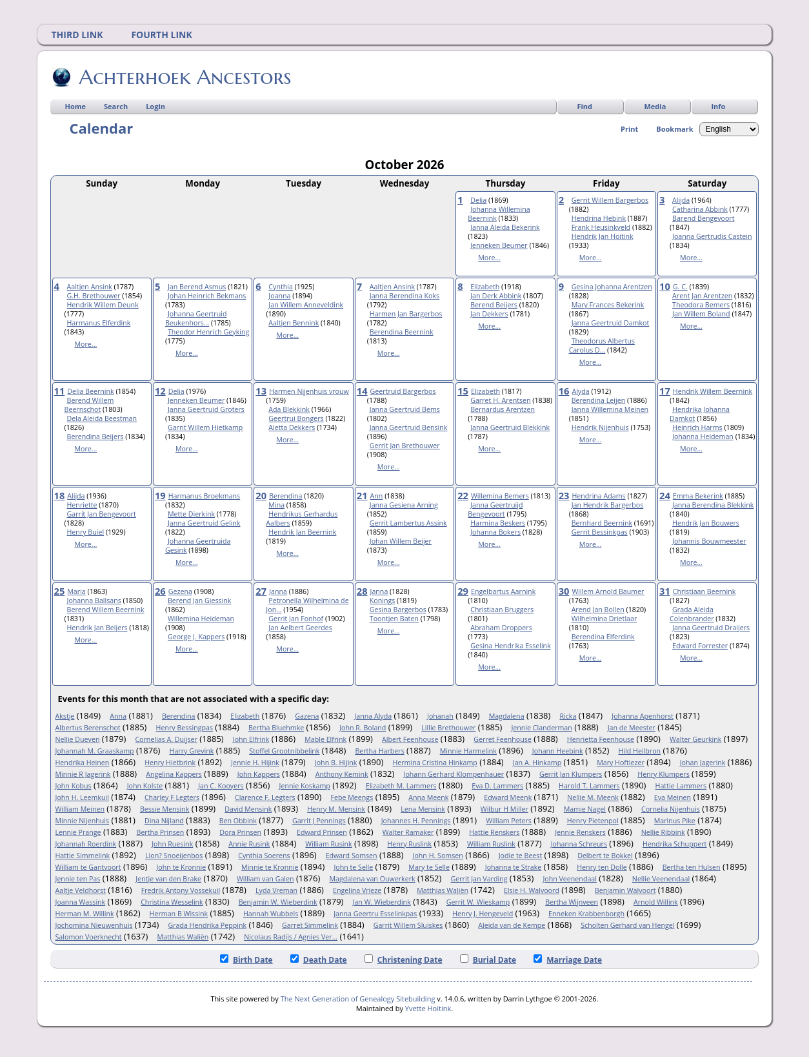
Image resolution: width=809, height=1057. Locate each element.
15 (462, 390)
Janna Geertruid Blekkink (510, 427)
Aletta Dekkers (291, 427)
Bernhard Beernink (602, 523)
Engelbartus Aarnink (503, 591)
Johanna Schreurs (579, 843)
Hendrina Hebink (599, 218)
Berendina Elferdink (603, 636)
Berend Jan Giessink (200, 600)
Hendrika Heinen (82, 762)
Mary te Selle (429, 867)
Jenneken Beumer (498, 245)
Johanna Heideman (703, 436)
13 (260, 390)
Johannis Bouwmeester (709, 541)
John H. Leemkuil (82, 797)
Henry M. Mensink (336, 809)
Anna (118, 716)
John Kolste (145, 785)
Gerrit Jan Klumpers (570, 774)
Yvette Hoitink (428, 1008)
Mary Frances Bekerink (608, 304)
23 (564, 495)
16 (564, 390)
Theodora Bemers (701, 304)
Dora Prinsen (240, 832)
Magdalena (506, 716)
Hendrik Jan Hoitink (603, 236)
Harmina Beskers (497, 523)
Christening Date (404, 959)
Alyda (580, 391)
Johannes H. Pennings (416, 820)
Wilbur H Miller (504, 809)
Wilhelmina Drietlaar (604, 618)
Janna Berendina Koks (404, 295)
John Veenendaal (570, 878)
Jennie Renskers (580, 832)
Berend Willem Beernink (106, 609)
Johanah (440, 716)
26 (160, 590)
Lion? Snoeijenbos (174, 855)
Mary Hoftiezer (620, 762)
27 (260, 590)
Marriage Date (568, 959)
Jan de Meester (631, 727)
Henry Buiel (86, 532)
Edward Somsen (351, 855)
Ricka (567, 716)
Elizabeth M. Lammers (401, 785)
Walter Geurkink (695, 739)
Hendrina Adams (598, 495)
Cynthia (280, 286)
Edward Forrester (700, 645)
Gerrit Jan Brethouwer (405, 445)
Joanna (279, 295)
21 (362, 495)
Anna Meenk (428, 797)
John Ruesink (172, 843)
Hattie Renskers (494, 832)
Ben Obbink (238, 820)
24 (664, 495)
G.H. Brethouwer (94, 295)
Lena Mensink (423, 809)
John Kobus (73, 785)
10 (664, 286)
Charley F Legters (172, 797)
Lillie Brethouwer (448, 727)
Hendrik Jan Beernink (302, 532)
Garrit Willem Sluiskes (408, 925)
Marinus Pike (674, 820)
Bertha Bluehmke (276, 727)
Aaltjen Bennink (293, 322)
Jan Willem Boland (701, 313)
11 (59, 390)
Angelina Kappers (174, 774)
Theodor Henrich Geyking (208, 331)
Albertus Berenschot (88, 727)
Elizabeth (484, 286)
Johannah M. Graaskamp (94, 750)
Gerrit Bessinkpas (600, 532)
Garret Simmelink (310, 925)
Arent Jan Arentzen (702, 295)
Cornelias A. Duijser (166, 739)
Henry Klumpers (663, 774)
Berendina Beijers (95, 436)
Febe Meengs (352, 797)
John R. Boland (362, 727)
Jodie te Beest (521, 855)
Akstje (65, 716)
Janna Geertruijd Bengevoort (495, 509)
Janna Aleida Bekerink (504, 227)
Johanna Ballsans (94, 600)
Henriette (82, 504)
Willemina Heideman (201, 618)
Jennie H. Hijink (255, 762)
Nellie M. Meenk (593, 797)
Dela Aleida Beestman (102, 418)
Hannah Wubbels (270, 913)
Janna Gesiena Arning (404, 504)
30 (564, 590)
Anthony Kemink (341, 774)
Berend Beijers (493, 304)
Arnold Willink (656, 902)
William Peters (509, 820)
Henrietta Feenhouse (600, 739)
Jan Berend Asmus (197, 286)
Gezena (180, 591)
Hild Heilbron (640, 750)
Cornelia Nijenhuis (670, 809)
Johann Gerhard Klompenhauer (454, 774)
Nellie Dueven (77, 739)
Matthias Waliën (442, 890)
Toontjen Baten (394, 618)
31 (664, 590)
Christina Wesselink (172, 902)
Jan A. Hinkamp (537, 762)
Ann (376, 495)
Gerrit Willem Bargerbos (610, 200)
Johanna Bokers (495, 532)
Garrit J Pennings (319, 820)
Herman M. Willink (84, 913)
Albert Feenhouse (410, 739)
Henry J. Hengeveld (482, 913)
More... (489, 257)
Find (584, 106)
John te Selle (353, 867)
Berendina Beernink (402, 331)
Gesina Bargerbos (398, 609)
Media (655, 106)
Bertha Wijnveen (571, 902)
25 (59, 590)
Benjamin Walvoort (625, 890)
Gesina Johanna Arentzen (612, 286)
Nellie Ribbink (663, 832)
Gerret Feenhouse (503, 739)
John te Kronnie (181, 867)
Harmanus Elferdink (99, 322)
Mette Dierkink (191, 513)
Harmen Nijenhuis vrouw (309, 391)
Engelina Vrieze (357, 890)
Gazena (307, 716)
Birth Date (246, 959)
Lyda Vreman (276, 890)
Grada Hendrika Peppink (207, 925)
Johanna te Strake (513, 867)
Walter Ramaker (408, 832)
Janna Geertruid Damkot (611, 322)
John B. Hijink (336, 762)
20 (260, 495)
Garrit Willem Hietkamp (205, 427)
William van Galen (265, 878)
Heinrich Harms (697, 427)
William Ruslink (491, 843)
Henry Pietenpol (593, 820)
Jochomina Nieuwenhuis (94, 925)
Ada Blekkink (289, 409)
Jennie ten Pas (78, 878)
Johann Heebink (557, 750)
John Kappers (258, 774)
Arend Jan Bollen (598, 609)
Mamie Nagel (585, 809)
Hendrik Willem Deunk (103, 304)
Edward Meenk (508, 797)
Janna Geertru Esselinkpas (375, 913)
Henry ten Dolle (601, 867)
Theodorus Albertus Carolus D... (602, 345)
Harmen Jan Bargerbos (406, 313)
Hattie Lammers (680, 785)
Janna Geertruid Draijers (711, 627)
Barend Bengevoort (703, 218)
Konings (382, 600)
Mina (276, 504)
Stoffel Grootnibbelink (284, 750)
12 (160, 390)
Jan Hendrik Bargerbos (608, 504)
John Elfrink (251, 739)
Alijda (681, 200)
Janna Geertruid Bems (405, 409)
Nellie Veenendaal (661, 878)
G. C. (680, 286)
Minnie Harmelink (468, 750)
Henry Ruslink (409, 843)
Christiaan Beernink (704, 591)
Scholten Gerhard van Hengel (627, 925)
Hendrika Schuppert (674, 843)
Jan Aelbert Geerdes (300, 627)
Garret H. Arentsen (500, 400)
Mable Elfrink (325, 739)
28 (362, 590)
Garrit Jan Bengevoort (101, 513)
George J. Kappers (196, 636)
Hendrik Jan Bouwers (705, 523)
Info (718, 106)
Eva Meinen (672, 797)
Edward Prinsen (322, 832)
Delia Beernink (90, 391)
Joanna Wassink (80, 902)
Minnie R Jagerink (83, 774)
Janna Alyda (373, 716)
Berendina (285, 495)
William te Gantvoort (88, 867)
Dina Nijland (164, 820)
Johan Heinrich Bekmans (207, 295)
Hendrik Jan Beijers (97, 627)
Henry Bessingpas (184, 727)
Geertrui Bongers (295, 418)
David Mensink (248, 809)
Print (629, 129)
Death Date (318, 959)
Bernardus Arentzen (502, 409)
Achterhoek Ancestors (184, 77)
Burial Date (488, 959)
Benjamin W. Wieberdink (278, 902)
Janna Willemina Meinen (610, 409)
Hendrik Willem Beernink (712, 391)
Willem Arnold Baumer (608, 591)
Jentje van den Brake (168, 878)
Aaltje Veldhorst (80, 890)
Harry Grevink (192, 750)
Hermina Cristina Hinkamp (434, 762)
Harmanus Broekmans (204, 495)
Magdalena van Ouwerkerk (372, 878)
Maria (76, 591)
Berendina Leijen (599, 400)
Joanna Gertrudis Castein (712, 236)
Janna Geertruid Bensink (409, 427)
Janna (278, 591)
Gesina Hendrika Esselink (510, 645)
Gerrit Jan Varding (479, 878)
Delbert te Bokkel (605, 855)
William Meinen (80, 809)
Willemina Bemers (500, 495)
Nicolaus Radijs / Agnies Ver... (290, 936)
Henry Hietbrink (170, 762)
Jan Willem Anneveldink (305, 304)
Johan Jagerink (703, 762)
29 (462, 590)
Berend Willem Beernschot (89, 405)
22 (462, 495)
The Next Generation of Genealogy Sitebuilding (358, 998)
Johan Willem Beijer (401, 541)
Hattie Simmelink (82, 855)
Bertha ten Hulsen (692, 867)
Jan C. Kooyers (220, 785)
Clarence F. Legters (265, 797)
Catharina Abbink (700, 209)
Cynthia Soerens (264, 855)
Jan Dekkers (489, 313)
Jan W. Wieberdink (382, 902)
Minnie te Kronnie (269, 867)
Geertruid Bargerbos (403, 391)
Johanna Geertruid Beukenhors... (195, 318)
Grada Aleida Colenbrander (692, 614)
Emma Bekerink (698, 495)
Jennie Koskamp (304, 785)
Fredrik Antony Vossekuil (180, 890)
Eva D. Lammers (497, 785)
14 (362, 390)
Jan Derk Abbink (495, 295)
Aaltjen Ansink (89, 286)
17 (664, 390)
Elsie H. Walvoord (531, 890)
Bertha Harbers (379, 750)
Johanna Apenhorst (642, 716)
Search (116, 106)
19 (160, 495)
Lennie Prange (78, 832)
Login (155, 106)
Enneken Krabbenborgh (586, 913)
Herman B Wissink (179, 913)
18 (59, 495)
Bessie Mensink (164, 809)
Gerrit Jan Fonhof (295, 618)
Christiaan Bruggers (502, 609)
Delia (478, 200)
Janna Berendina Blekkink (713, 504)
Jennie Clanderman (541, 727)
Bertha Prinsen (161, 832)
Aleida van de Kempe (511, 925)
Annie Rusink (249, 843)
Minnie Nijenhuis (82, 820)
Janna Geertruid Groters (206, 409)
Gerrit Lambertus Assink (408, 523)
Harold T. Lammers (589, 785)
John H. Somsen (438, 855)
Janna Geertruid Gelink (204, 523)
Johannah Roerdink (86, 843)
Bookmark (674, 129)
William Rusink (328, 843)
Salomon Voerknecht (88, 936)
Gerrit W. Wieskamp (478, 902)
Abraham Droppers (501, 627)
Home (75, 106)
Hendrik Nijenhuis (600, 427)
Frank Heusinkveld (601, 227)
